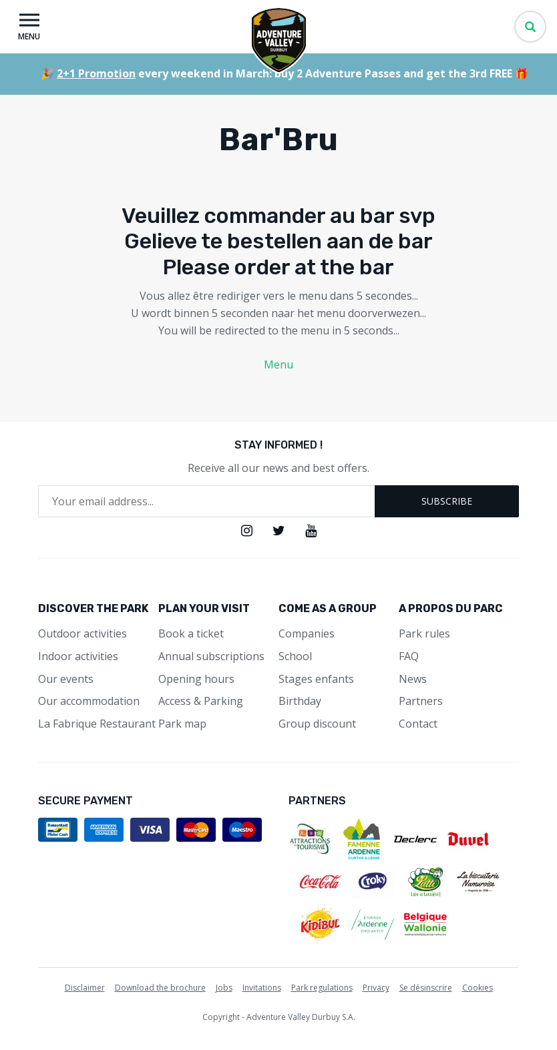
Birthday (299, 701)
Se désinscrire (425, 987)
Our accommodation (89, 701)
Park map (182, 723)
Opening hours (196, 679)
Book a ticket (191, 633)
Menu (278, 364)
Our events (66, 679)
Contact (418, 723)
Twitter (278, 530)
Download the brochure (160, 987)
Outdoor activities (82, 633)
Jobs (224, 987)
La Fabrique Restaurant (97, 723)
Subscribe (446, 501)
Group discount (317, 723)
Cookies (477, 987)
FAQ (409, 656)
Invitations (261, 987)
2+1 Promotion (96, 73)
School (295, 656)
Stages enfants (316, 679)
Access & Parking (200, 701)
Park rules (424, 633)
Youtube (311, 530)
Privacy (376, 987)
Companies (306, 633)
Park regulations (322, 987)
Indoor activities (78, 656)
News (413, 679)
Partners (421, 701)
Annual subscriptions (211, 656)
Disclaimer (85, 987)
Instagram (246, 530)
